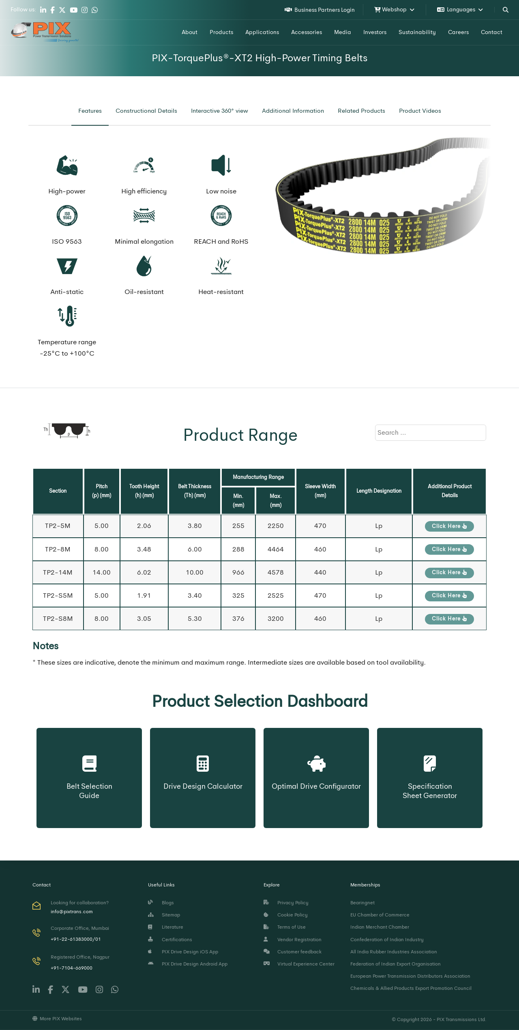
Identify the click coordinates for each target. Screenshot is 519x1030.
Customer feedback (293, 951)
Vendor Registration (293, 939)
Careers (458, 32)
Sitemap (164, 915)
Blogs (161, 902)
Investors (374, 32)
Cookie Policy (286, 915)
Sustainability (417, 32)
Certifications (170, 939)
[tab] (90, 111)
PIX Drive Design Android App (187, 964)
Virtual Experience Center (299, 964)
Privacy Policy (286, 902)
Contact (491, 32)
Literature (165, 927)
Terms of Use (285, 927)
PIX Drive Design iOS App (183, 951)
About (189, 32)
